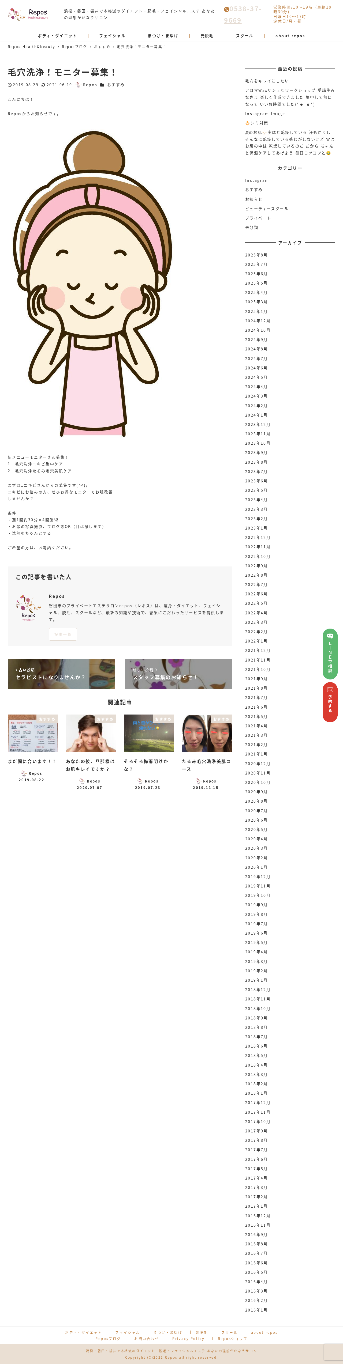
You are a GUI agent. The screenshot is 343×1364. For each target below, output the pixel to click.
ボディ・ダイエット (83, 1332)
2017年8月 (256, 1140)
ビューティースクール (267, 208)
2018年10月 (258, 1008)
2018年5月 (256, 1055)
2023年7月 (256, 471)
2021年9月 (256, 678)
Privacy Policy (188, 1338)
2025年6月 (256, 273)
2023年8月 (256, 462)
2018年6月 (256, 1046)
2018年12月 (258, 989)
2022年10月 (258, 556)
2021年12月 (258, 650)
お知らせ (254, 199)
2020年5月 (256, 829)
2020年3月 (256, 848)
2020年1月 (256, 867)
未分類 (251, 227)
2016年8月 (256, 1243)
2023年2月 (256, 518)
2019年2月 (256, 970)
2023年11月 (258, 433)
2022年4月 (256, 612)
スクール (229, 1332)
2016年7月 (256, 1253)
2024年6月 (256, 368)
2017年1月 (256, 1206)
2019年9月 (256, 904)
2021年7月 (256, 697)
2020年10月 (258, 782)
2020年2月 (256, 857)
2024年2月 (256, 405)
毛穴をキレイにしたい (267, 81)
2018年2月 (256, 1083)
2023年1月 (256, 528)
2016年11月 (258, 1225)
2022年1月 (256, 641)
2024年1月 (256, 415)
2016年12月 (258, 1215)
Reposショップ (233, 1338)
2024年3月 (256, 396)
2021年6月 (256, 707)
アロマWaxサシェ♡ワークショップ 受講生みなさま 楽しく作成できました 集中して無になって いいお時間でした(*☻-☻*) (290, 97)
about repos (264, 1332)
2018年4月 (256, 1065)
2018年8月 (256, 1027)
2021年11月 (258, 660)
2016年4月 (256, 1281)
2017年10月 (258, 1121)
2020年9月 (256, 791)
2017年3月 (256, 1187)
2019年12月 (258, 876)
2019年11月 (258, 886)
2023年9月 (256, 452)
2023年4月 (256, 499)
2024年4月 (256, 386)
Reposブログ (108, 1338)
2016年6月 (256, 1262)
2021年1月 (256, 754)
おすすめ (116, 84)
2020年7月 (256, 810)
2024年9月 (256, 339)
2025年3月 (256, 301)
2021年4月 (256, 725)
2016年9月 (256, 1234)
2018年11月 (258, 999)
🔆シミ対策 (256, 123)
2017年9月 (256, 1130)
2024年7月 (256, 358)
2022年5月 (256, 603)
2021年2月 (256, 744)
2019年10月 (258, 895)
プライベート (258, 218)
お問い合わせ (146, 1338)
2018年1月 (256, 1093)
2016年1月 (256, 1310)
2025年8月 (256, 255)
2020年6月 (256, 820)
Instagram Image (265, 113)
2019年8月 (256, 914)
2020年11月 (258, 773)
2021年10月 (258, 669)
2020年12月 (258, 763)
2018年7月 (256, 1036)
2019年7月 (256, 923)
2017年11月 (258, 1112)
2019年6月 (256, 933)
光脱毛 (202, 1332)
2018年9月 (256, 1018)
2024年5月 (256, 377)
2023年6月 (256, 480)
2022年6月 (256, 593)
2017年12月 (258, 1102)
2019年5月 (256, 942)
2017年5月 (256, 1168)
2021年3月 (256, 735)
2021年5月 (256, 716)
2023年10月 (258, 443)
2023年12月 (258, 424)
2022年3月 (256, 622)
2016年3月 (256, 1291)
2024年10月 (258, 330)
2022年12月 (258, 537)
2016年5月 (256, 1272)
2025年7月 (256, 264)
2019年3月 (256, 961)
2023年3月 (256, 509)
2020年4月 (256, 838)
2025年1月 (256, 311)
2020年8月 (256, 801)
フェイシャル (127, 1332)
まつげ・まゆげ (167, 1332)
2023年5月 (256, 490)
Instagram (257, 180)
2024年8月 (256, 349)
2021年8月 (256, 688)
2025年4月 (256, 292)
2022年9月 (256, 565)
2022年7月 (256, 584)
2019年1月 (256, 980)
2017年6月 (256, 1159)
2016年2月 (256, 1300)
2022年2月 (256, 631)
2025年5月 (256, 283)
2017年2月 (256, 1196)
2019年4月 (256, 951)
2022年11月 (258, 546)
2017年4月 (256, 1178)
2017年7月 (256, 1149)
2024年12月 (258, 320)
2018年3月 (256, 1074)
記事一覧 (63, 634)
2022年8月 (256, 575)
